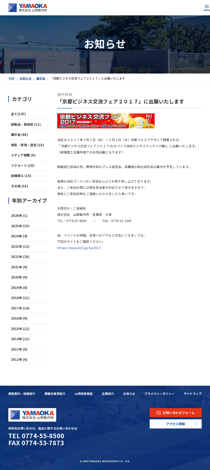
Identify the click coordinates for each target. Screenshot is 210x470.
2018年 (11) (20, 298)
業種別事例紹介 (55, 393)
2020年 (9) (19, 277)
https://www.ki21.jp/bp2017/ (79, 247)
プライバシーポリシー (159, 393)
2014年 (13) (20, 339)
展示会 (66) (19, 134)
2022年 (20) (20, 256)
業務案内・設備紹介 (21, 393)
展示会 (40, 78)
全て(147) (18, 114)
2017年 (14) (20, 308)
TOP (11, 78)
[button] (207, 6)
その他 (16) (19, 186)
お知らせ (26, 78)
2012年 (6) (19, 359)
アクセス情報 (175, 424)
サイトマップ (193, 393)
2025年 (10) (20, 226)
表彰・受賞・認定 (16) (27, 145)
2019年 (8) (19, 287)
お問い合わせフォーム (176, 412)
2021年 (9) (19, 267)
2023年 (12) (20, 246)
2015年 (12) (20, 328)
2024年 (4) (19, 236)
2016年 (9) (19, 318)
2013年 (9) (19, 349)
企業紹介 (108, 393)
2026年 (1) (19, 215)
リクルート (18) (23, 165)
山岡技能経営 (84, 393)
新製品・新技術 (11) (26, 124)
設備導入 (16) (21, 175)
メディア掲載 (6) (23, 155)
